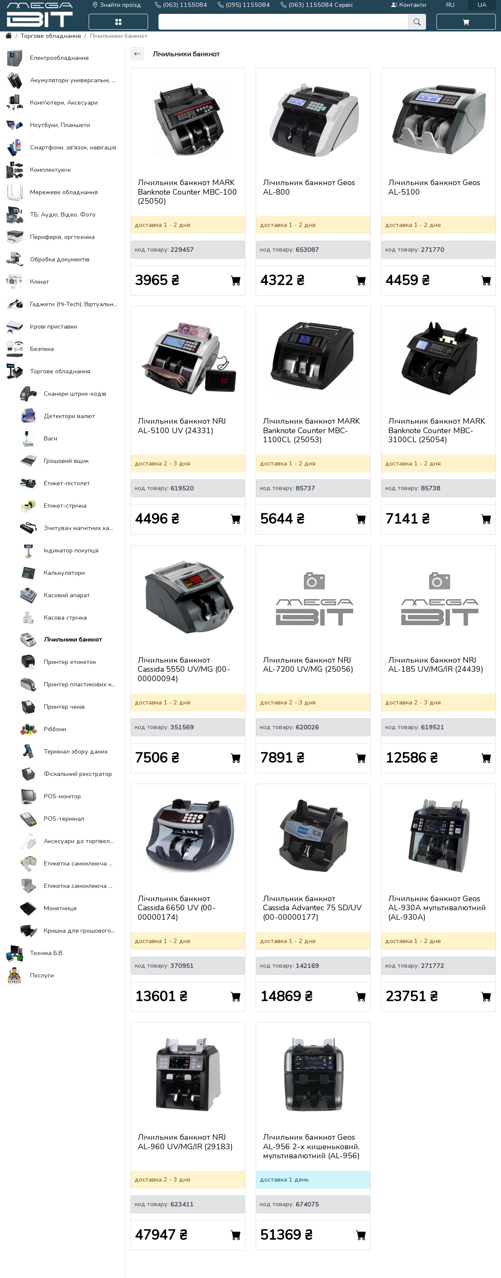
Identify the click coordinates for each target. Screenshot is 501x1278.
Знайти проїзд (116, 4)
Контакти (408, 4)
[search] (283, 22)
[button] (118, 22)
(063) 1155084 (181, 4)
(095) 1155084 (244, 4)
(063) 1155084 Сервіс (317, 4)
